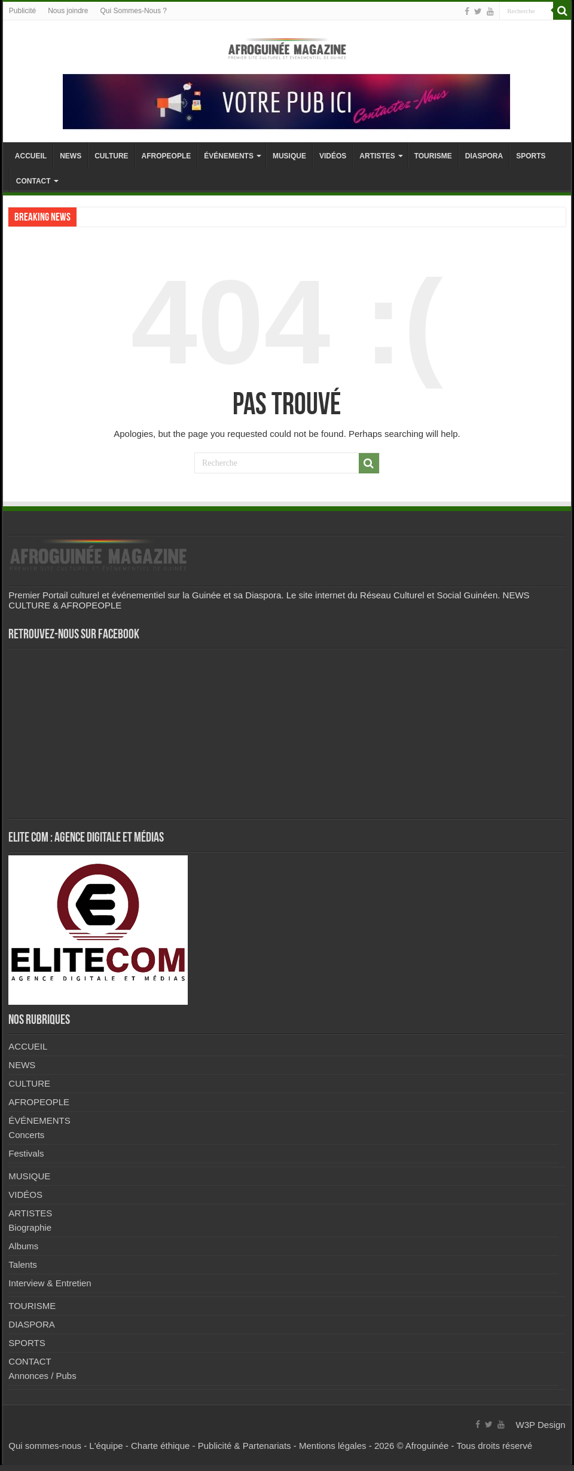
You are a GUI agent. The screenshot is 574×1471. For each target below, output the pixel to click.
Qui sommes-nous (44, 1446)
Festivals (26, 1153)
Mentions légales (333, 1446)
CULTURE (111, 156)
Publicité (22, 11)
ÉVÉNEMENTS (229, 156)
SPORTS (530, 156)
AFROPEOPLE (166, 156)
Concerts (26, 1135)
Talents (22, 1264)
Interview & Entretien (49, 1283)
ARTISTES (377, 156)
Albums (23, 1246)
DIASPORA (484, 156)
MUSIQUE (289, 156)
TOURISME (433, 156)
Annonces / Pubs (42, 1376)
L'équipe (106, 1446)
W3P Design (541, 1425)
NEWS (70, 156)
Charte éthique (160, 1446)
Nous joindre (68, 11)
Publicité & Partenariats (244, 1446)
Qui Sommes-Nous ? (133, 11)
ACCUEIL (31, 156)
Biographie (29, 1227)
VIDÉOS (332, 156)
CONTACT (33, 181)
